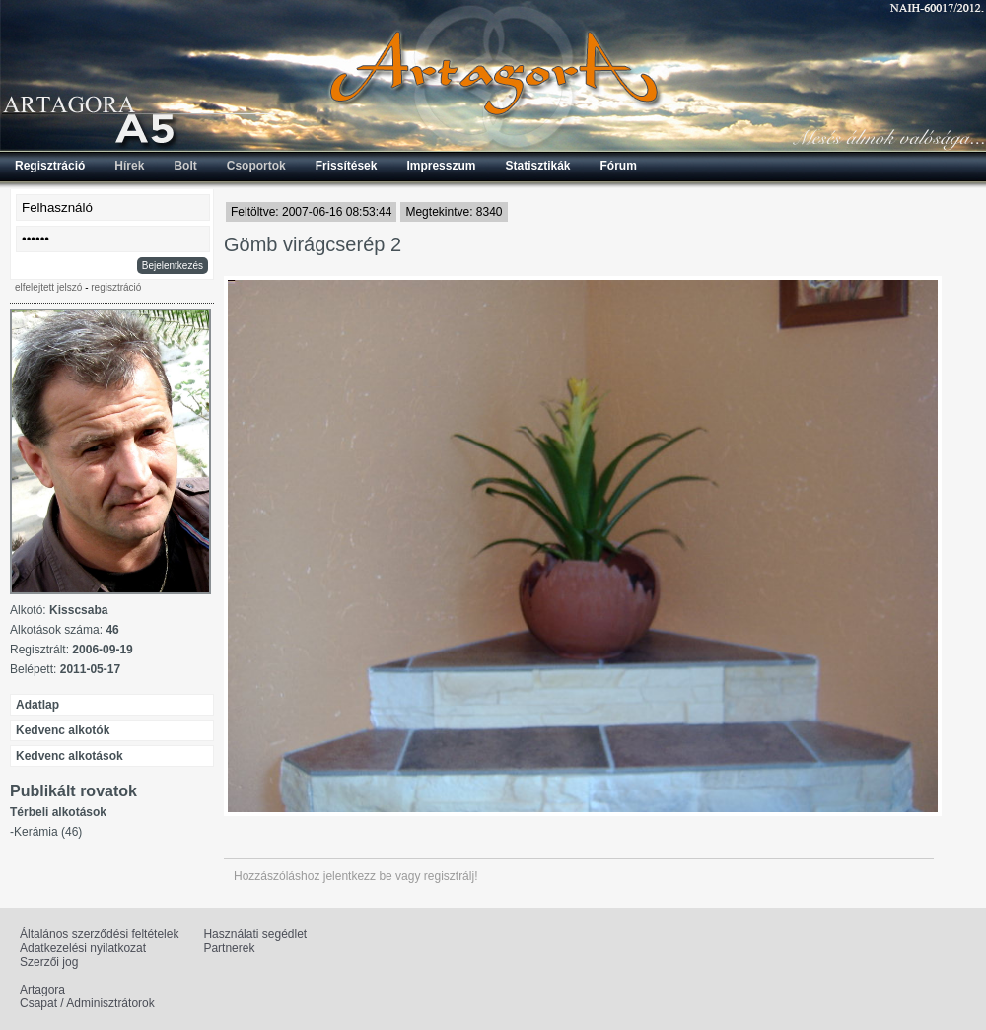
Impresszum (440, 165)
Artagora (42, 989)
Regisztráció (50, 165)
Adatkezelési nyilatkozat (83, 948)
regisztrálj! (451, 876)
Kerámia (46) (48, 832)
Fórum (618, 165)
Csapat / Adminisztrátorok (87, 1003)
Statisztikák (537, 165)
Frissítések (347, 165)
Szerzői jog (49, 962)
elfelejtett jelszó (48, 287)
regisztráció (116, 287)
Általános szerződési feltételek (99, 934)
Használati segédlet (255, 934)
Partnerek (228, 948)
